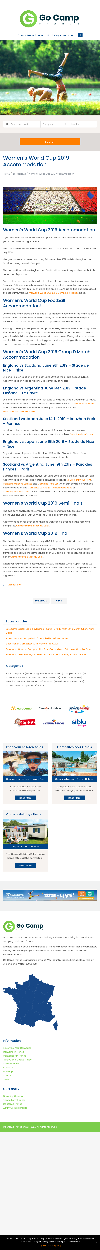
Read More (25, 797)
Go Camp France (12, 1103)
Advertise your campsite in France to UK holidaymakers (37, 638)
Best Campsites (15, 673)
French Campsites (16, 681)
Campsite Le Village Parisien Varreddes (50, 487)
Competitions (11, 1063)
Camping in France (13, 1051)
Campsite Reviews (16, 677)
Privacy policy (54, 1245)
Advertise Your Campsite (17, 1047)
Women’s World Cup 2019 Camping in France (54, 292)
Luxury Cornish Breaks (15, 1107)
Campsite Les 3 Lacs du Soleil (32, 525)
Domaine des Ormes (81, 434)
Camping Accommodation (43, 673)
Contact (8, 1075)
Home (6, 173)
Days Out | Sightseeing (43, 677)
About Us (8, 1067)
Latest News (19, 173)
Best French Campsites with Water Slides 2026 (32, 643)
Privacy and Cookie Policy (17, 1059)
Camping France (73, 673)
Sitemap (8, 1071)
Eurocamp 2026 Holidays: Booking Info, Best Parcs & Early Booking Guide (46, 654)
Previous (41, 600)
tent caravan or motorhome (19, 411)
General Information (42, 681)
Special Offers (33, 685)
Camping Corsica (13, 1095)
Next (59, 600)
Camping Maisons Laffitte (17, 483)
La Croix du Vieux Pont (79, 479)
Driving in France (70, 677)
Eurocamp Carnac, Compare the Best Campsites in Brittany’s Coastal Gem (48, 649)
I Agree (42, 1245)
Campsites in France (30, 35)
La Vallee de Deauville (83, 403)
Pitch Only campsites (60, 35)
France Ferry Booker (14, 1099)
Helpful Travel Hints (69, 681)
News (6, 1079)
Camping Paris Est (48, 483)
